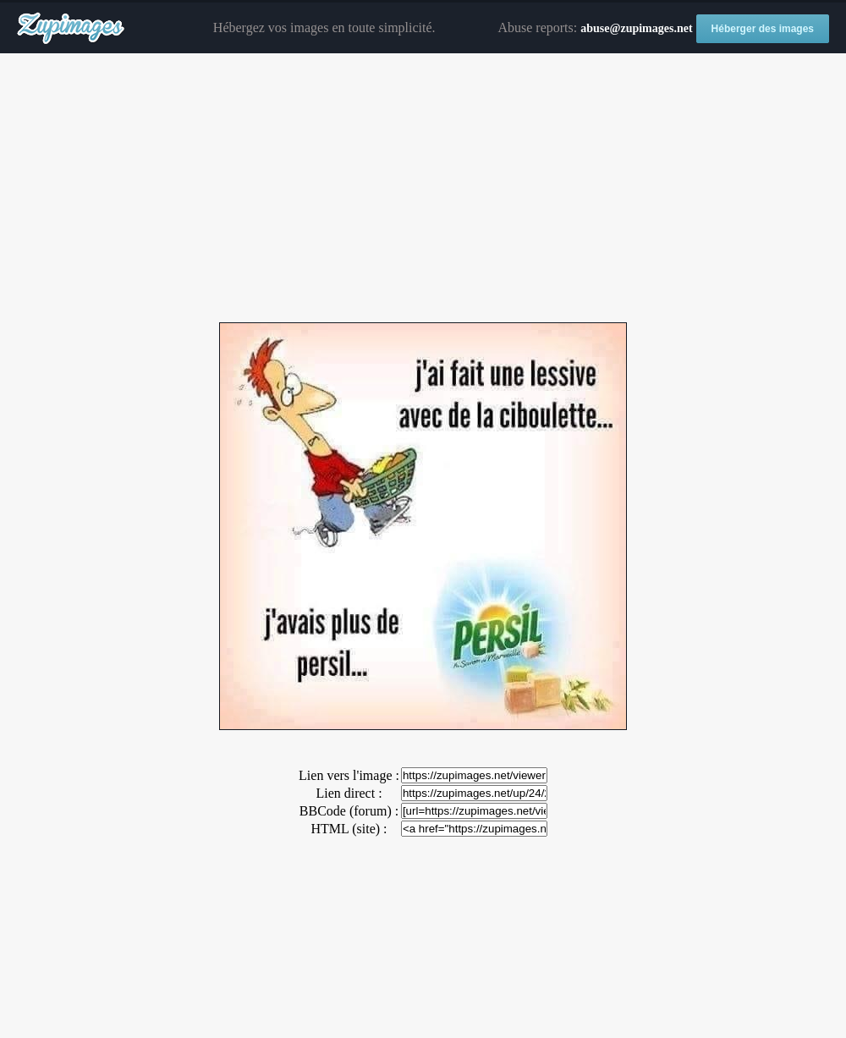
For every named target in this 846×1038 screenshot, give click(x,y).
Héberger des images (762, 29)
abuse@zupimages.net (636, 28)
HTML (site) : (348, 828)
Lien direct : (349, 793)
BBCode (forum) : (348, 811)
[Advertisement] (423, 188)
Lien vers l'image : (349, 775)
